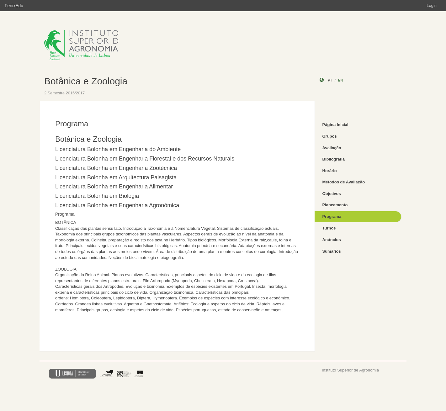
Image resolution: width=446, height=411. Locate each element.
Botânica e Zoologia (85, 81)
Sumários (331, 251)
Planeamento (335, 205)
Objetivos (331, 193)
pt (330, 80)
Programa (332, 216)
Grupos (329, 136)
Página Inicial (335, 124)
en (340, 80)
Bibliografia (333, 159)
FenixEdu (14, 5)
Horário (329, 170)
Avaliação (331, 147)
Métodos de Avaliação (343, 182)
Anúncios (331, 239)
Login (432, 5)
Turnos (329, 228)
